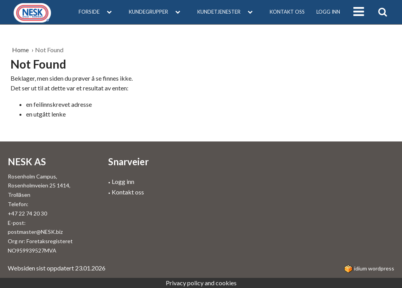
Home (21, 49)
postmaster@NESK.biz (35, 231)
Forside (98, 12)
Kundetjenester (227, 12)
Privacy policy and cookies (201, 282)
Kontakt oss (287, 12)
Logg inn (328, 12)
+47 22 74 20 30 (27, 213)
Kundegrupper (157, 12)
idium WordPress (369, 268)
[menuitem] (98, 12)
